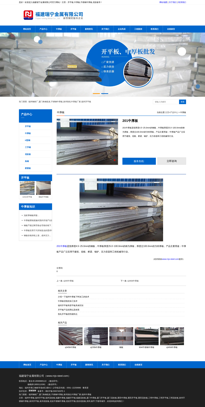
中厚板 (59, 29)
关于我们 (173, 2)
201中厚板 (62, 246)
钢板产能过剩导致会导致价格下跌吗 (39, 225)
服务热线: (139, 161)
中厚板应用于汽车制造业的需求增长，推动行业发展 (46, 230)
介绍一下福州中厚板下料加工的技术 (73, 297)
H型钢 (27, 140)
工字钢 (28, 147)
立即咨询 (172, 161)
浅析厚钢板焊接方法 (32, 215)
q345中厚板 (69, 281)
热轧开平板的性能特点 (67, 314)
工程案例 (138, 29)
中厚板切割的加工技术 (67, 301)
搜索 (183, 102)
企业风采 (122, 29)
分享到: (60, 268)
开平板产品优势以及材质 (68, 310)
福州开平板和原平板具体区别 (70, 305)
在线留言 (171, 29)
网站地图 (163, 2)
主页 (167, 112)
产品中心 (43, 29)
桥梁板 (28, 168)
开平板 (73, 29)
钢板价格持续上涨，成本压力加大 (38, 235)
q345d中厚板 (133, 281)
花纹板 (28, 154)
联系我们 (182, 2)
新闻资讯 (89, 29)
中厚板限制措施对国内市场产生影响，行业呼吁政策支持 (48, 220)
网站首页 (27, 29)
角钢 (27, 161)
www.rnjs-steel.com (170, 259)
